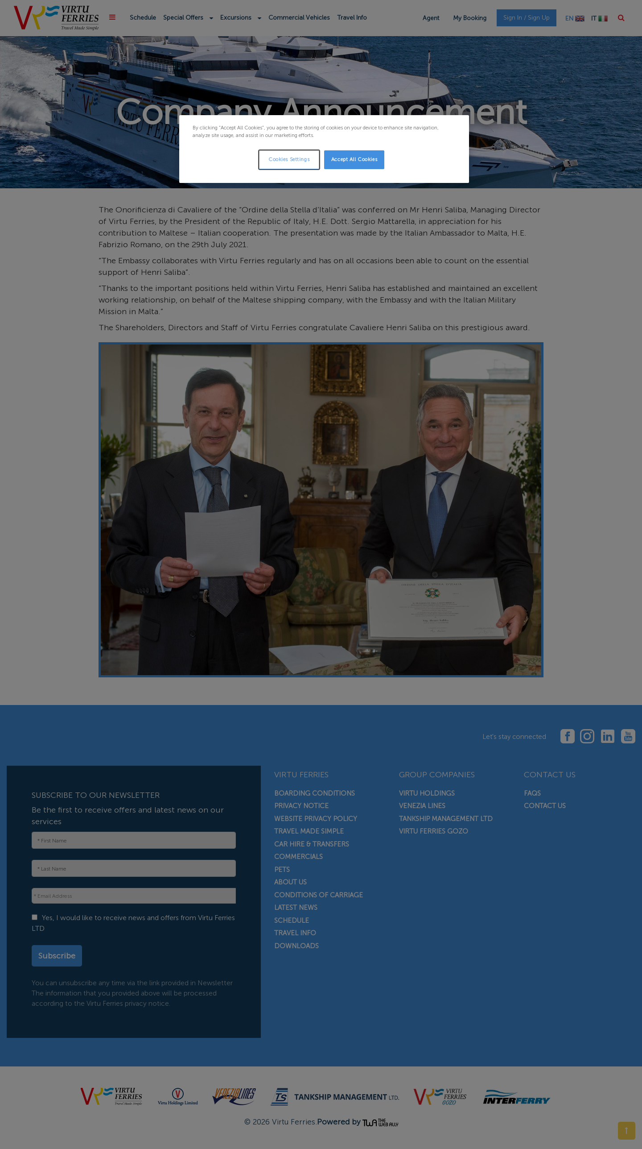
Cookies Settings (288, 159)
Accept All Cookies (354, 159)
